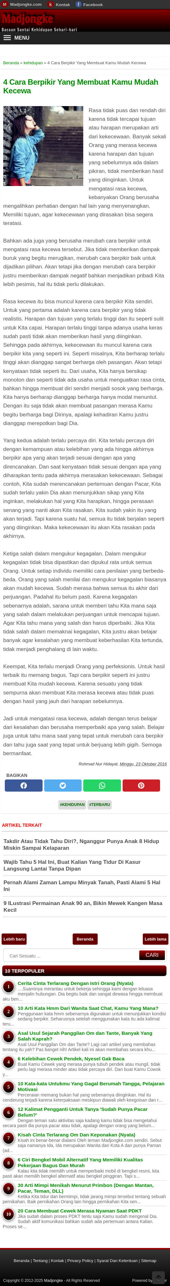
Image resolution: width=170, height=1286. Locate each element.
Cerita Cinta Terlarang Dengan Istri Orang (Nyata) (75, 983)
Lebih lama (155, 939)
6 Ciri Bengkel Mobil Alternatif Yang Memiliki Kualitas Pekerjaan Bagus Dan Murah (80, 1162)
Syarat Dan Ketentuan (117, 1260)
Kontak (63, 4)
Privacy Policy (80, 1260)
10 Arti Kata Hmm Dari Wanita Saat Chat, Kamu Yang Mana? (88, 1008)
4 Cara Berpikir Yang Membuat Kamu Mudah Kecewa (80, 86)
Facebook (93, 4)
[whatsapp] (102, 785)
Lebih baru (14, 939)
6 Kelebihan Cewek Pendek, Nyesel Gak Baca (71, 1058)
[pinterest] (141, 785)
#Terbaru (99, 804)
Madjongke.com (26, 4)
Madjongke (27, 19)
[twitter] (63, 785)
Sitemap (148, 1260)
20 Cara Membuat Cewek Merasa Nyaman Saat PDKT (80, 1210)
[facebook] (24, 785)
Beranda (85, 939)
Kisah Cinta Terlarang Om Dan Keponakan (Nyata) (76, 1134)
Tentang (40, 1260)
